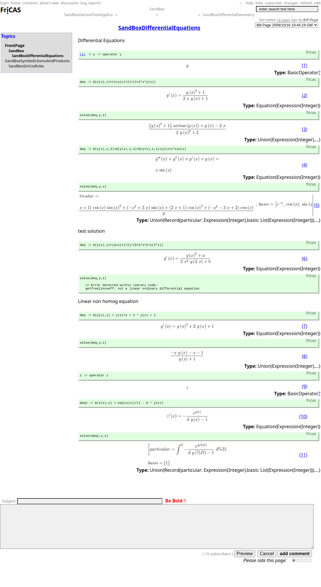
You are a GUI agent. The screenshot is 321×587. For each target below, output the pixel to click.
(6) (304, 264)
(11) (303, 468)
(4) (304, 168)
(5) (317, 209)
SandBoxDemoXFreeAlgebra (88, 14)
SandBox (157, 8)
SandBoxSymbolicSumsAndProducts (37, 60)
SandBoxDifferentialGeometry (228, 14)
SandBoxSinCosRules (26, 66)
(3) (304, 132)
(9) (304, 398)
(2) (304, 97)
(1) (83, 55)
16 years (283, 19)
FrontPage (14, 45)
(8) (304, 367)
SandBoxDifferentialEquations (37, 55)
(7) (304, 336)
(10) (303, 429)
